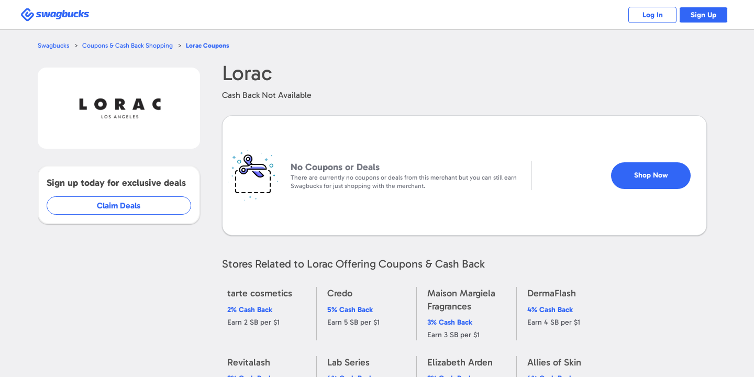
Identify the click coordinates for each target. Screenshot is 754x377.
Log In (647, 14)
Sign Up (702, 14)
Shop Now (660, 171)
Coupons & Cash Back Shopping (129, 45)
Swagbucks (54, 45)
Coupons (211, 45)
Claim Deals (126, 205)
